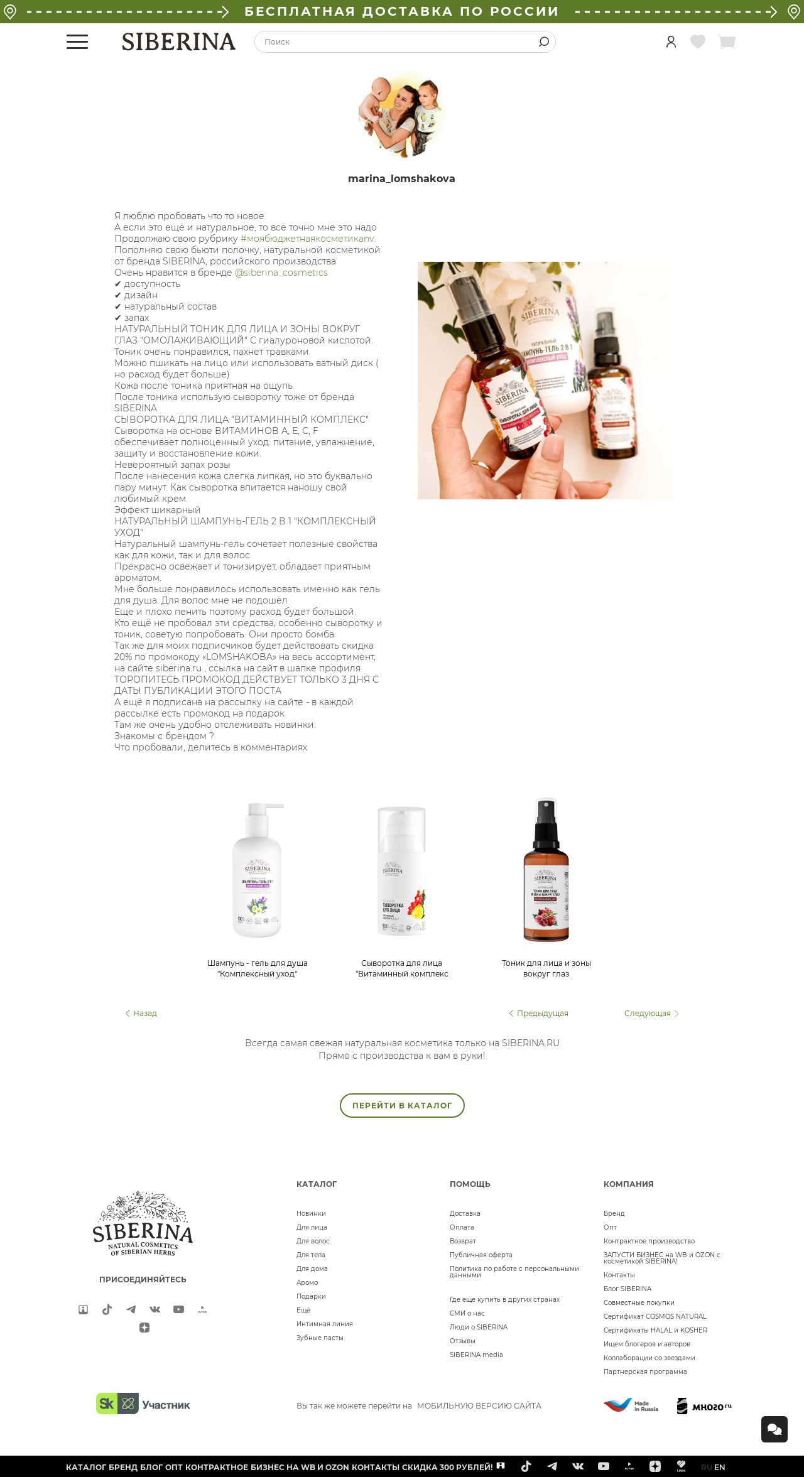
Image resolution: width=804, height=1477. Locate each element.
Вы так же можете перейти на (418, 1405)
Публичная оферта (481, 1255)
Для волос (313, 1241)
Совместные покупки (639, 1303)
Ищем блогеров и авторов (647, 1344)
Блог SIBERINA (627, 1289)
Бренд (614, 1213)
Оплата (462, 1227)
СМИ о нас (467, 1313)
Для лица (311, 1227)
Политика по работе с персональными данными (514, 1272)
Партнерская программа (645, 1372)
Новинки (311, 1213)
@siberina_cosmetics (281, 272)
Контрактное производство (649, 1241)
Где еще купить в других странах (505, 1300)
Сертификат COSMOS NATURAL (655, 1316)
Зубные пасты (320, 1338)
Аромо (307, 1283)
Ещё (303, 1310)
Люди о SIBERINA (479, 1327)
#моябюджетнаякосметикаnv (307, 238)
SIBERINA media (476, 1355)
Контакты (619, 1275)
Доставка (465, 1213)
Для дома (312, 1269)
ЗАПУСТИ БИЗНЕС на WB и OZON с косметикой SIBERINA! (662, 1258)
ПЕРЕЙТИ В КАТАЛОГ (402, 1105)
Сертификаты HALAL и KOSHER (655, 1330)
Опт (610, 1227)
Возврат (463, 1241)
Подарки (311, 1296)
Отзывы (462, 1341)
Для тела (310, 1255)
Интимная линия (324, 1324)
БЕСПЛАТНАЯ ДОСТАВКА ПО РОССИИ (402, 11)
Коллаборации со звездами (649, 1358)
